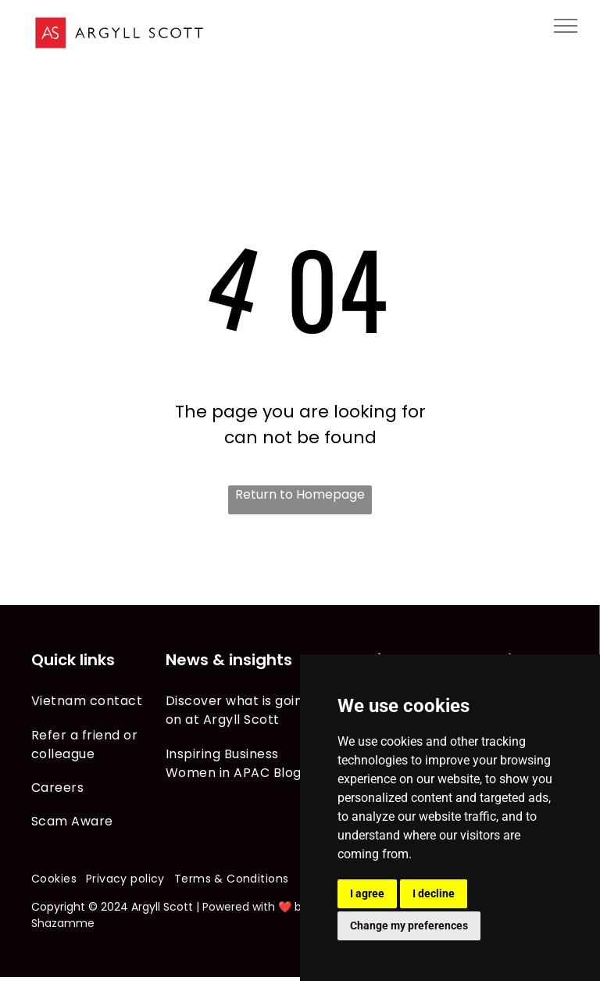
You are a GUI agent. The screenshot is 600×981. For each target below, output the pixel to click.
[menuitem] (98, 701)
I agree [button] (367, 893)
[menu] (565, 25)
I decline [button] (433, 893)
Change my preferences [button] (409, 925)
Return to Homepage (300, 494)
